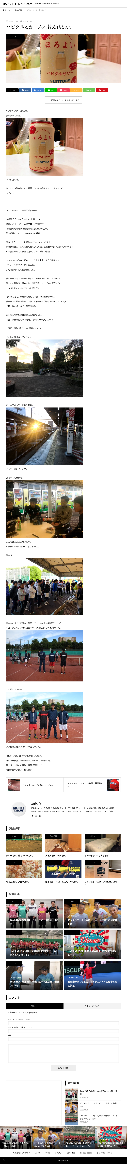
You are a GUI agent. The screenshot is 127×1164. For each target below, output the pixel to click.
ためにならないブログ (21, 1153)
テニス (14, 36)
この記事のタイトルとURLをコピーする (63, 100)
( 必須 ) (19, 1019)
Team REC (53, 836)
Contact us (71, 1153)
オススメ (58, 1153)
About (37, 1153)
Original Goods (86, 1153)
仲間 (72, 901)
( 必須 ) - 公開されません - (20, 1027)
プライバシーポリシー (105, 1153)
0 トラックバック (92, 1006)
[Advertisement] (34, 1101)
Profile (47, 1153)
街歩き (92, 836)
